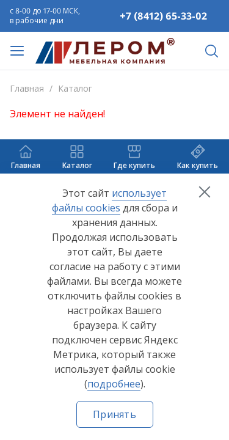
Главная (27, 88)
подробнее (113, 384)
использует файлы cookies (109, 200)
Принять (114, 414)
